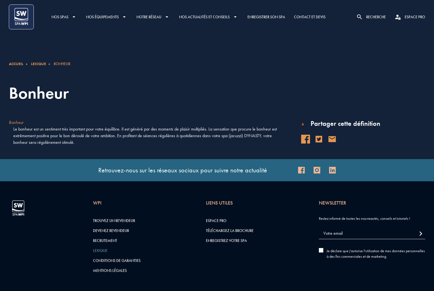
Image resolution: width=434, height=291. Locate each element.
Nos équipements (102, 16)
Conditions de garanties (117, 260)
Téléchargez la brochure (230, 230)
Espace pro (216, 220)
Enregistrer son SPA (266, 16)
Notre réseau (148, 16)
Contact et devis (310, 16)
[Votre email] (372, 233)
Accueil (16, 63)
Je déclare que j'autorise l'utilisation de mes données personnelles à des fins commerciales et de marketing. (376, 253)
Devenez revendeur (111, 230)
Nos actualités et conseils (204, 16)
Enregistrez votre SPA (226, 240)
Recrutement (105, 240)
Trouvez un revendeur (114, 220)
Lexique (38, 63)
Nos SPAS (59, 16)
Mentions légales (110, 270)
